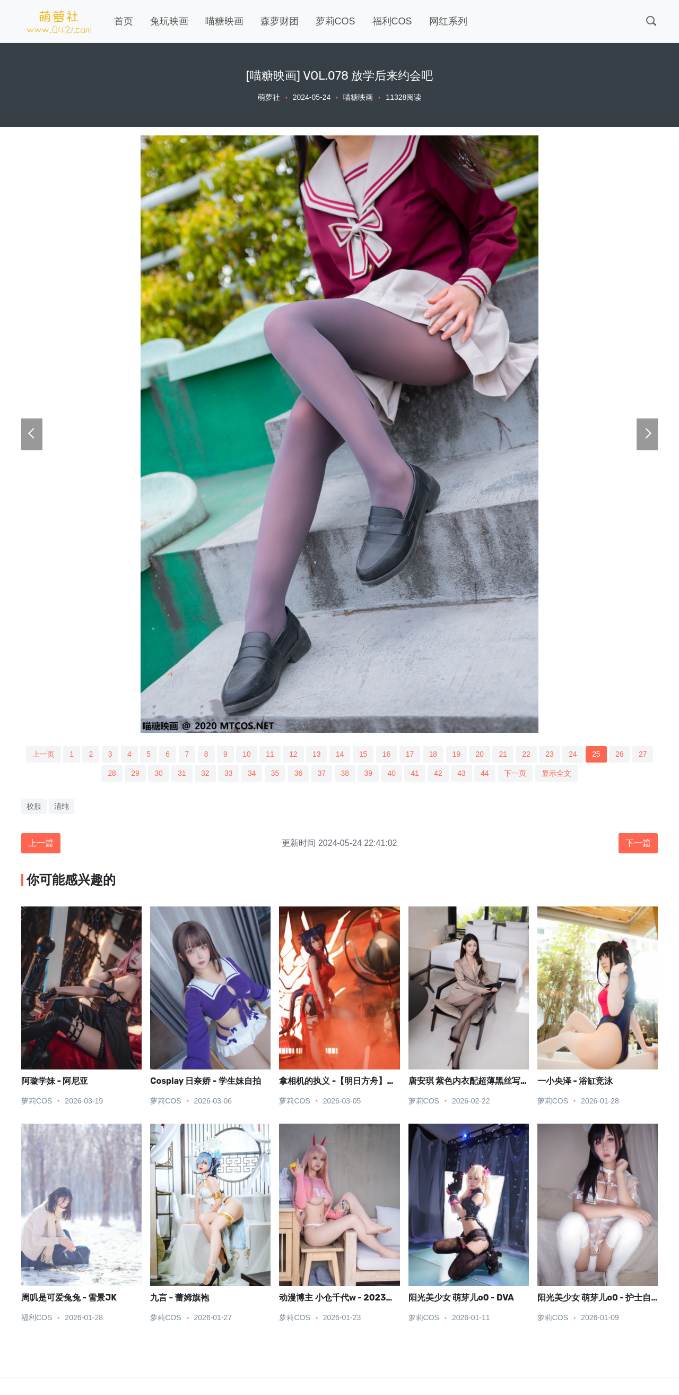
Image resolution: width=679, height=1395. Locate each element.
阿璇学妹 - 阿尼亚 (54, 1081)
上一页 (40, 754)
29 (133, 773)
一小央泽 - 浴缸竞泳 (575, 1081)
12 (293, 754)
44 (487, 773)
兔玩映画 (169, 21)
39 (369, 773)
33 (227, 773)
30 (157, 773)
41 (416, 773)
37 (322, 773)
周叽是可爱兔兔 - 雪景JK (69, 1299)
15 (363, 754)
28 (110, 773)
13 (316, 754)
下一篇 (638, 843)
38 (345, 773)
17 (410, 754)
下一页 (517, 773)
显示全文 (558, 773)
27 (646, 754)
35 (275, 773)
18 (434, 754)
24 (575, 754)
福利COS (392, 21)
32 (204, 773)
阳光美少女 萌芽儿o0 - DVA (461, 1299)
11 (269, 754)
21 (504, 754)
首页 (123, 21)
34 (251, 773)
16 (386, 754)
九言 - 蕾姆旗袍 (179, 1299)
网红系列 (448, 21)
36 (298, 773)
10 (245, 754)
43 (463, 773)
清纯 (61, 806)
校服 (34, 806)
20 (481, 754)
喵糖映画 (224, 21)
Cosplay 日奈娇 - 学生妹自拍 (205, 1081)
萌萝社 (269, 97)
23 (551, 754)
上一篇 (41, 843)
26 (622, 754)
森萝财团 (279, 21)
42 (440, 773)
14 (340, 754)
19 (458, 754)
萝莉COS (335, 21)
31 (180, 773)
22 (528, 754)
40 (392, 773)
